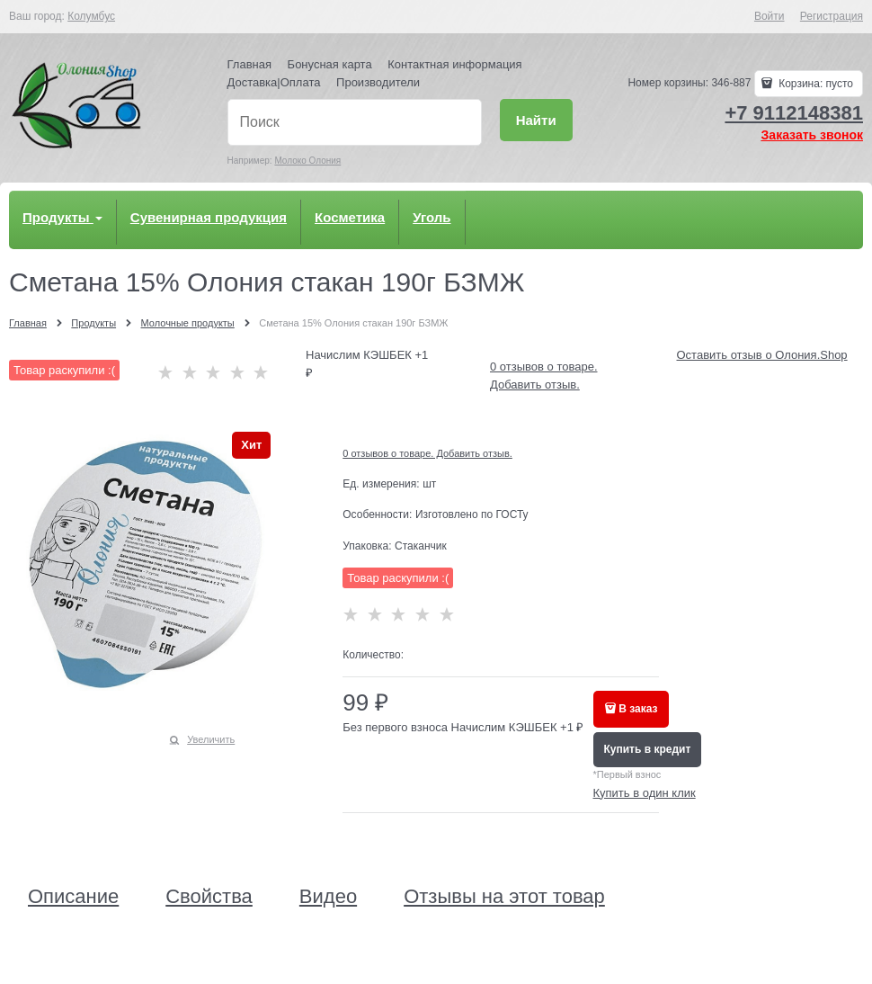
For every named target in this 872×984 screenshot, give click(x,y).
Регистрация (831, 16)
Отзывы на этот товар (504, 897)
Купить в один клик (644, 793)
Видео (328, 897)
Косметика (350, 217)
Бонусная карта (330, 64)
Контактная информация (454, 64)
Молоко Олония (307, 160)
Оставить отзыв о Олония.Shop (762, 355)
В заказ (637, 708)
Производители (378, 82)
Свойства (209, 897)
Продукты (62, 217)
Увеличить (211, 739)
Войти (769, 16)
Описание (73, 897)
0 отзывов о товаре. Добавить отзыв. (427, 453)
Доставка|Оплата (274, 82)
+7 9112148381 (794, 113)
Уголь (431, 217)
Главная (249, 64)
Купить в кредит (647, 749)
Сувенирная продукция (208, 217)
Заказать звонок (812, 135)
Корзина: (814, 83)
